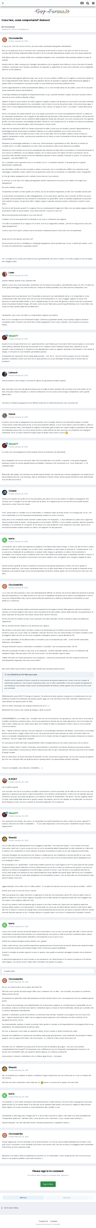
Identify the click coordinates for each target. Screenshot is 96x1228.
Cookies (53, 1221)
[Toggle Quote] (6, 675)
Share (23, 1198)
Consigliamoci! (23, 29)
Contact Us (43, 1221)
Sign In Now (48, 1184)
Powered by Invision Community (48, 1224)
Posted (18, 41)
